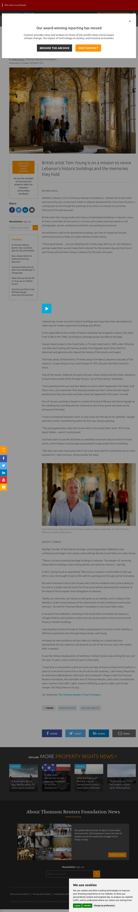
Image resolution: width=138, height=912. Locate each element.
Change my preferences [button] (104, 905)
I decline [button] (87, 905)
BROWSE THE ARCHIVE (54, 48)
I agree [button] (77, 905)
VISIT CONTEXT (88, 48)
